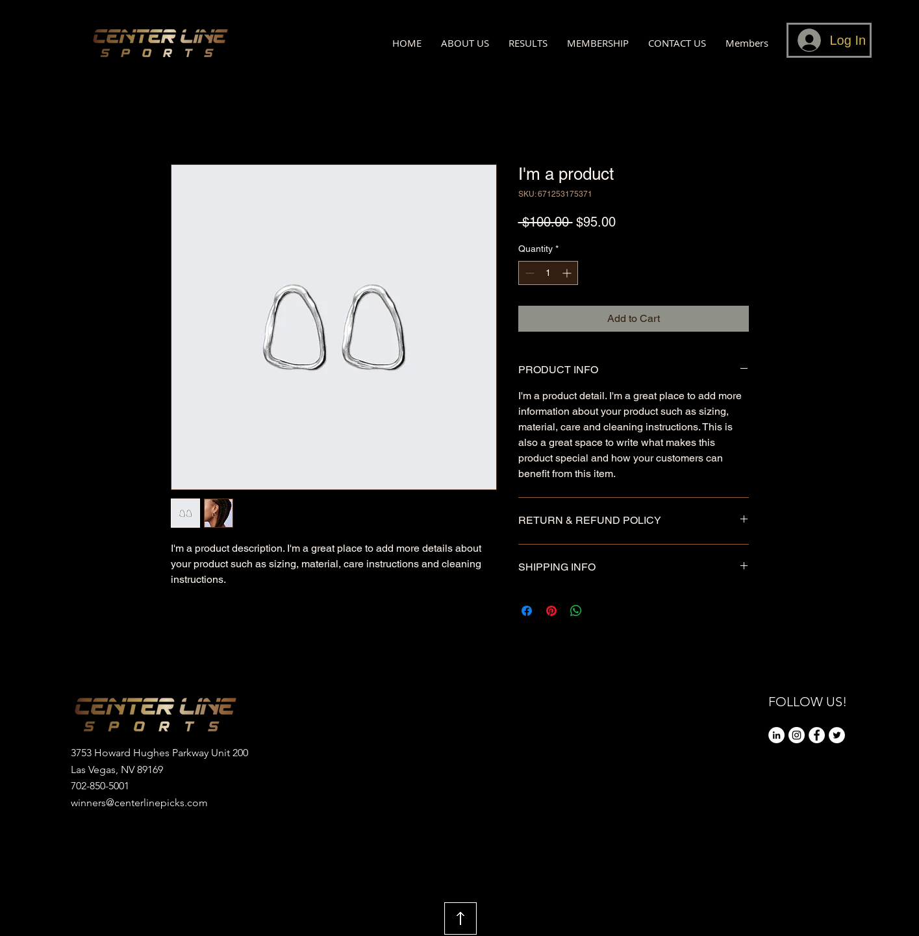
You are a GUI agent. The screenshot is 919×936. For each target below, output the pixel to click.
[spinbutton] (548, 273)
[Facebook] (817, 735)
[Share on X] (601, 611)
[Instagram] (796, 735)
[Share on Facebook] (527, 611)
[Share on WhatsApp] (576, 611)
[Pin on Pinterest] (551, 611)
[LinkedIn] (776, 735)
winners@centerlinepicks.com (139, 802)
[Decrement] (528, 273)
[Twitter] (837, 735)
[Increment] (568, 273)
